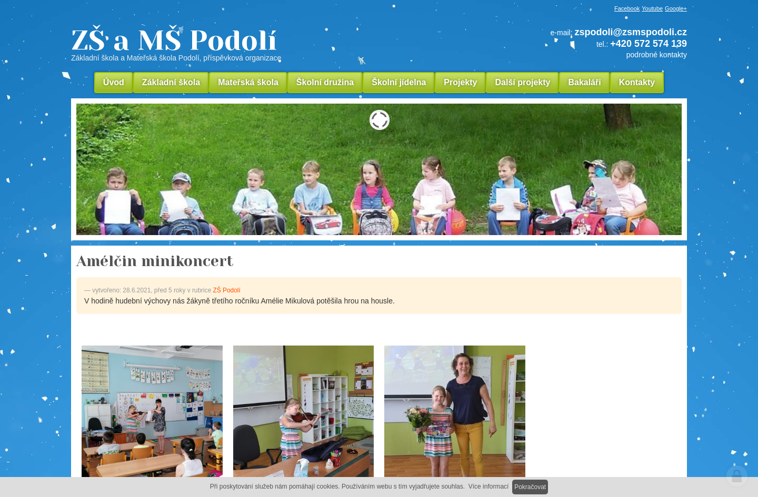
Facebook (627, 8)
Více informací (488, 486)
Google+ (676, 8)
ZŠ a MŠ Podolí (247, 44)
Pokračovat (530, 487)
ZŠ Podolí (227, 290)
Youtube (652, 8)
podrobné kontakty (656, 54)
